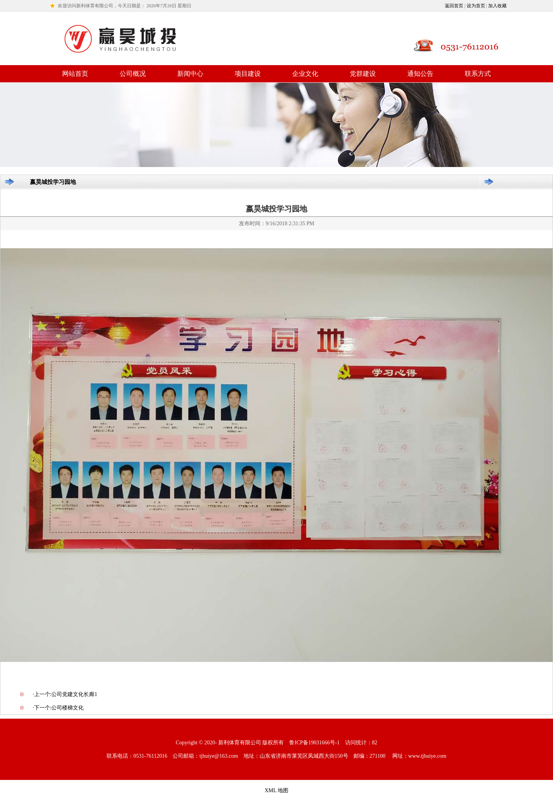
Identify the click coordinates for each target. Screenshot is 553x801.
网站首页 (75, 73)
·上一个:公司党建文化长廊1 (65, 694)
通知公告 (420, 73)
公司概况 (133, 73)
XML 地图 (276, 790)
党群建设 (363, 73)
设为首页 (476, 5)
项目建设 (248, 73)
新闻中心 (190, 73)
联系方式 (478, 73)
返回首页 (454, 5)
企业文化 (305, 73)
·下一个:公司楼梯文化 (58, 708)
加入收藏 (497, 5)
